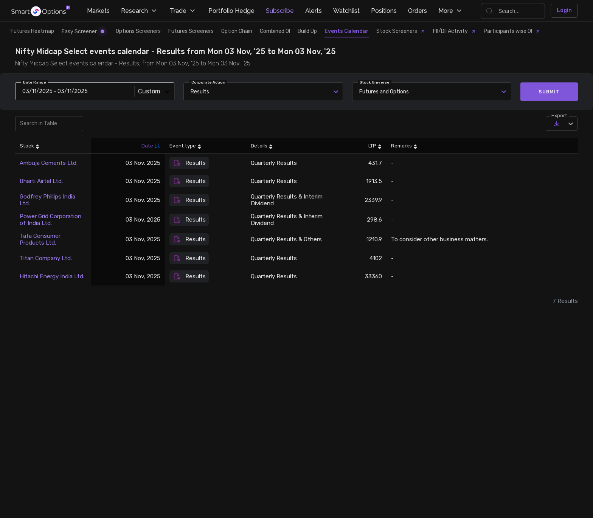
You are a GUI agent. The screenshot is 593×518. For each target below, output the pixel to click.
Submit (549, 92)
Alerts (313, 10)
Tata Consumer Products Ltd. (40, 239)
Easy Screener (83, 31)
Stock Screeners (400, 31)
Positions (384, 10)
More (451, 11)
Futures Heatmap (32, 31)
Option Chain (236, 31)
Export (559, 115)
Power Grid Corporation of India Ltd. (50, 219)
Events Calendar (346, 31)
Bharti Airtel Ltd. (41, 181)
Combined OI (275, 31)
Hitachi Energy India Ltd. (52, 276)
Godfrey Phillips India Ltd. (47, 200)
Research (139, 11)
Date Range (34, 82)
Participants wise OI (512, 31)
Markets (98, 10)
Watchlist (346, 10)
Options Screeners (138, 31)
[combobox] (360, 91)
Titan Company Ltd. (46, 258)
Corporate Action (208, 82)
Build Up (307, 31)
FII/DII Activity (454, 31)
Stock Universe (375, 82)
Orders (417, 10)
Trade (183, 11)
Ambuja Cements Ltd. (49, 163)
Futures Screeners (191, 31)
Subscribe (280, 10)
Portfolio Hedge (231, 10)
